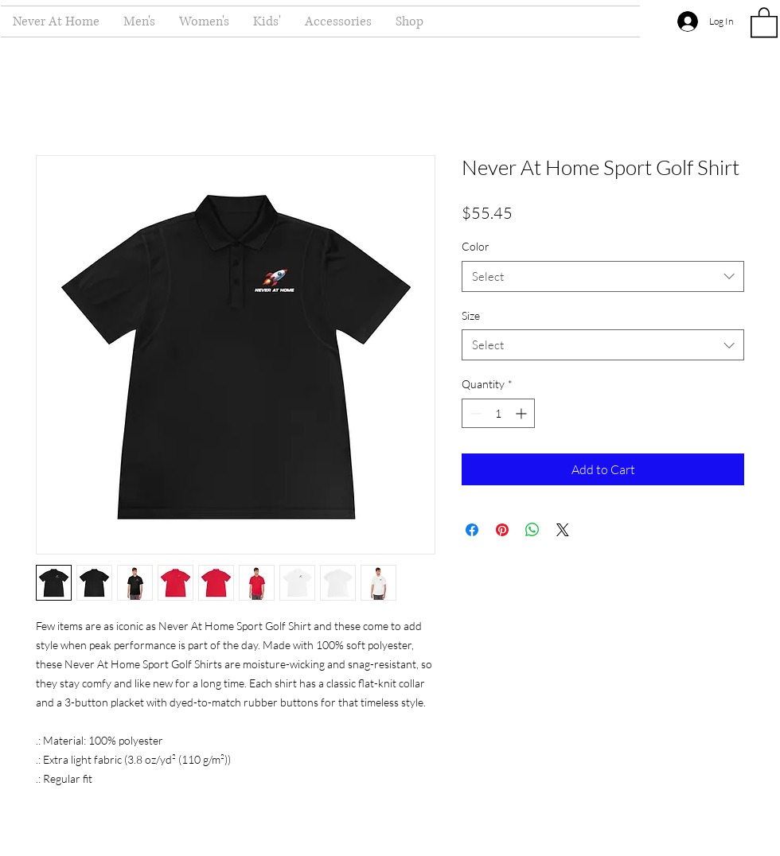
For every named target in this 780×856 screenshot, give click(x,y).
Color (475, 246)
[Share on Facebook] (472, 529)
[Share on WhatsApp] (532, 529)
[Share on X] (562, 529)
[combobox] (603, 276)
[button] (764, 21)
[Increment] (522, 413)
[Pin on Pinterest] (502, 529)
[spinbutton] (498, 413)
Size (471, 315)
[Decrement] (474, 413)
